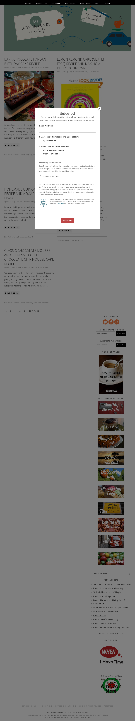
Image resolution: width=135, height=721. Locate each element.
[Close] (99, 109)
